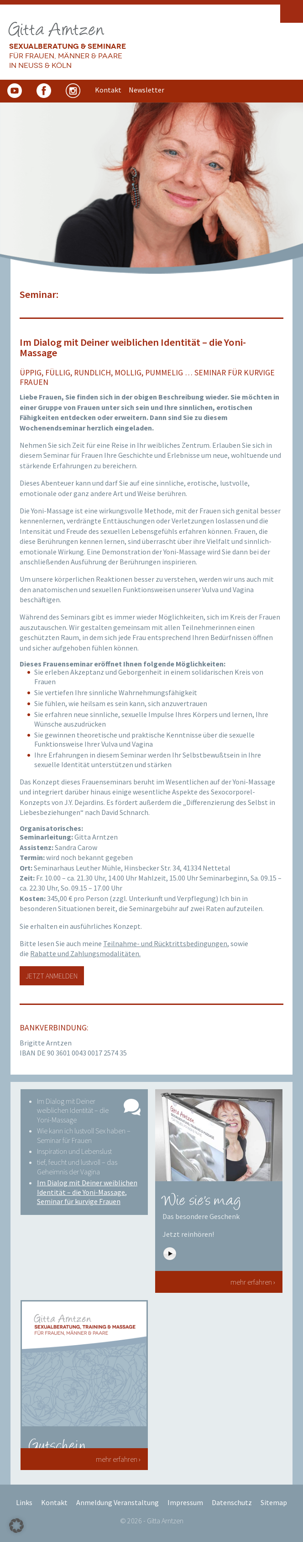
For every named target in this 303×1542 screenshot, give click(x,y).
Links (24, 1502)
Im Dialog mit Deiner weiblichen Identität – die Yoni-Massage (73, 1110)
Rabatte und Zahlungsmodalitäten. (85, 953)
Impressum (185, 1502)
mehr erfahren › (252, 1281)
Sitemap (274, 1502)
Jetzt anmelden (52, 975)
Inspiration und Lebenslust (74, 1151)
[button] (16, 1525)
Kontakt (54, 1502)
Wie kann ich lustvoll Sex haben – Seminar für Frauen (84, 1135)
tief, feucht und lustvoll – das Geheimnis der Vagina (77, 1167)
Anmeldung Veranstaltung (117, 1502)
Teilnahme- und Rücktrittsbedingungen (165, 943)
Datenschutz (232, 1502)
